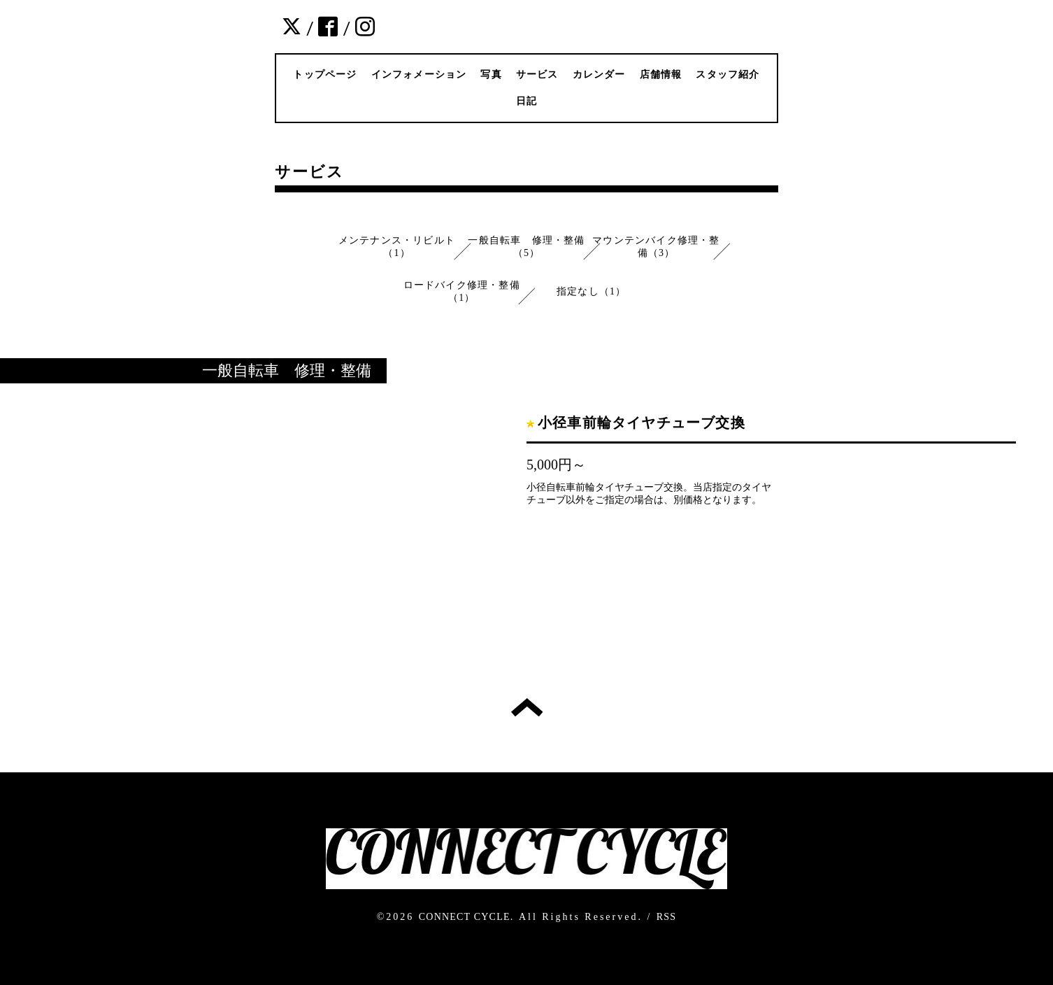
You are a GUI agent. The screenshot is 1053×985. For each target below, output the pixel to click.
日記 (526, 101)
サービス (537, 74)
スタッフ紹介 (727, 74)
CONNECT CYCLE (464, 917)
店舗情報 (661, 74)
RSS (667, 917)
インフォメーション (419, 74)
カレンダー (599, 74)
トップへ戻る (527, 707)
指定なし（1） (591, 291)
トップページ (325, 74)
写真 (490, 74)
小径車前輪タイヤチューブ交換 (641, 422)
